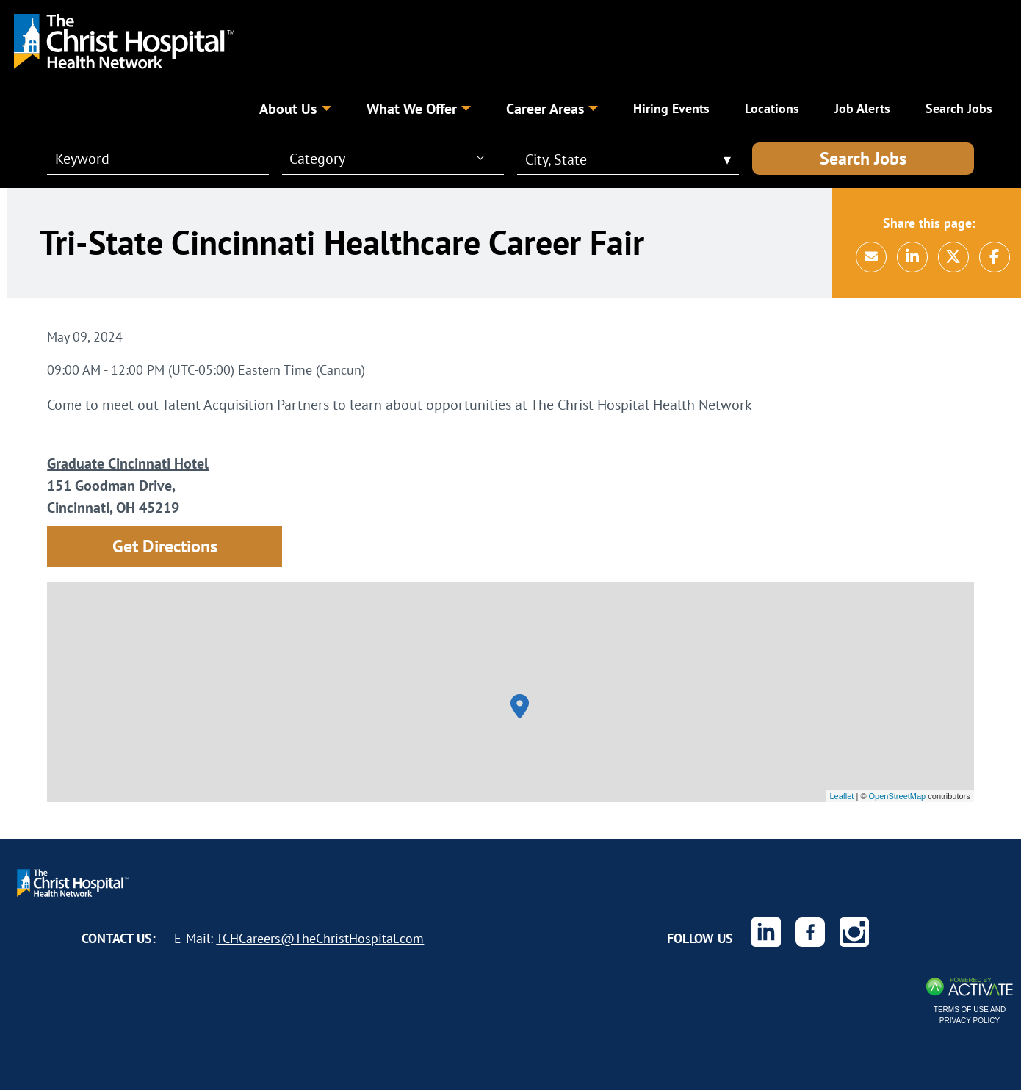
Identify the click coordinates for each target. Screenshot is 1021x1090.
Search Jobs (863, 158)
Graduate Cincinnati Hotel (128, 463)
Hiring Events (671, 108)
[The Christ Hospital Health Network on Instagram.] (854, 932)
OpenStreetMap (897, 796)
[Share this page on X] (953, 257)
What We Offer (419, 108)
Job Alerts (862, 108)
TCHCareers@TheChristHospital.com (320, 938)
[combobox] (386, 158)
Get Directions (164, 546)
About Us (295, 108)
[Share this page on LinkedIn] (912, 257)
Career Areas (552, 108)
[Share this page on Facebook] (994, 257)
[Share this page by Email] (871, 257)
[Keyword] (149, 158)
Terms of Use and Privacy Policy (970, 1015)
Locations (772, 108)
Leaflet (841, 796)
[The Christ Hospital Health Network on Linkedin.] (766, 932)
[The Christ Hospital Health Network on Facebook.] (810, 932)
